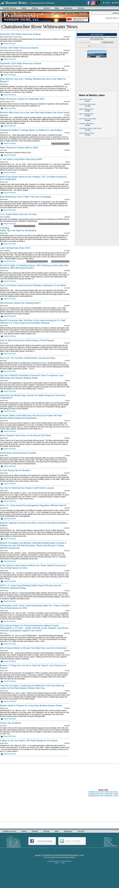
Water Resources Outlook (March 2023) (19, 147)
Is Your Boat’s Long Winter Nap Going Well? (21, 159)
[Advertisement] (97, 74)
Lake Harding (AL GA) (60, 261)
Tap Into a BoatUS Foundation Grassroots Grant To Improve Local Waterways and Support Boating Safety (31, 376)
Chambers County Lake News (90, 128)
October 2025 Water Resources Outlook (19, 48)
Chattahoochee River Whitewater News (103, 792)
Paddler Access (9, 8)
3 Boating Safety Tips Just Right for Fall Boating (18, 229)
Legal (63, 862)
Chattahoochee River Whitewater (42, 3)
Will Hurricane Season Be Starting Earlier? (20, 303)
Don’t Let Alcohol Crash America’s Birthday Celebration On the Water (33, 285)
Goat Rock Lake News (87, 104)
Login (106, 3)
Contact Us (108, 840)
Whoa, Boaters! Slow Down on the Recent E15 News (25, 435)
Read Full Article (8, 44)
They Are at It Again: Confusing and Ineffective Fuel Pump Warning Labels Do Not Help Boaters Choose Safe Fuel (32, 686)
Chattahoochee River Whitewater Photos (103, 794)
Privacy (57, 862)
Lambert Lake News (86, 123)
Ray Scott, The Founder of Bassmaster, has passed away (27, 358)
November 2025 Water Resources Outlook (20, 34)
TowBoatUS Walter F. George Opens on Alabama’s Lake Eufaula (31, 130)
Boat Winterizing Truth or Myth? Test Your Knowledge (25, 197)
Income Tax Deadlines (10, 723)
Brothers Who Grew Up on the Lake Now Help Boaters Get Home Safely (34, 112)
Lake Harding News (86, 109)
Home (115, 3)
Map (57, 8)
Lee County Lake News (87, 119)
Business (68, 8)
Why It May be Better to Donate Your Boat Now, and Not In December (33, 648)
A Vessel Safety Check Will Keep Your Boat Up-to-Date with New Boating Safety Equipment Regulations (31, 416)
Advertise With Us (112, 18)
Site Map (107, 842)
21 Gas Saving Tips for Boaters (15, 470)
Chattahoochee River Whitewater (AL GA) (54, 224)
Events (46, 8)
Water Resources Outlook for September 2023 (22, 99)
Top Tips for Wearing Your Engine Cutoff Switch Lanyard (27, 488)
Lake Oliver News (85, 99)
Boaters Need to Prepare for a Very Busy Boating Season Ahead (31, 705)
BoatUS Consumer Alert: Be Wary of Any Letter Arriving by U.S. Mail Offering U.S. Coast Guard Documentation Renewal (32, 321)
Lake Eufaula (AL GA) (60, 143)
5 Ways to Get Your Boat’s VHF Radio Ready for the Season (29, 740)
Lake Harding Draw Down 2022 (15, 248)
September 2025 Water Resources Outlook (20, 63)
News (24, 8)
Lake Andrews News (86, 133)
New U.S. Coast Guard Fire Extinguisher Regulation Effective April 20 (33, 505)
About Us (107, 838)
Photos (35, 8)
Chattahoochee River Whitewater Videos (103, 796)
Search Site (108, 844)
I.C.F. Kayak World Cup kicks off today (18, 214)
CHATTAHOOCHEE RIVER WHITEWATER (57, 857)
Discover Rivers (66, 861)
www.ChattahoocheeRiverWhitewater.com (59, 855)
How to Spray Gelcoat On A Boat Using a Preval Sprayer (27, 340)
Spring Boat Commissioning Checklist (18, 453)
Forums (81, 8)
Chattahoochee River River (24, 226)
